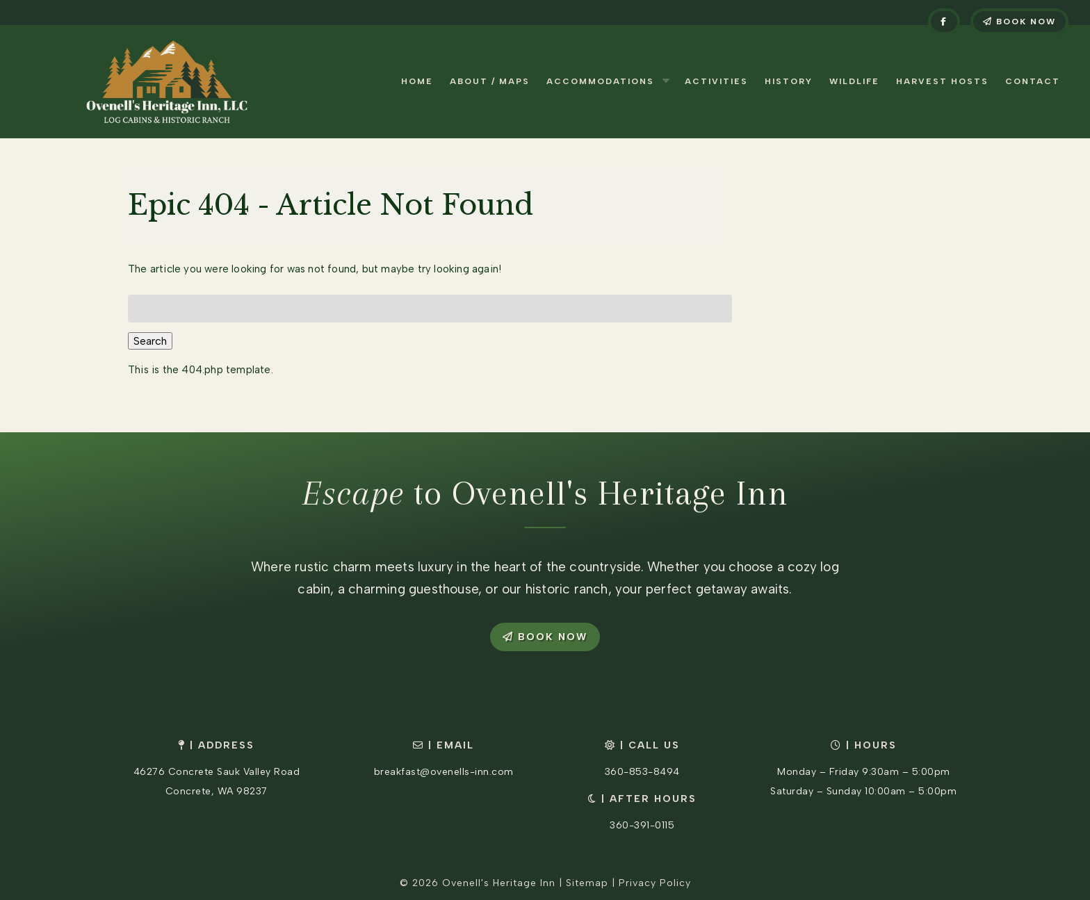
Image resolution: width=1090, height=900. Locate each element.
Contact (1032, 81)
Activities (716, 81)
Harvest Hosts (942, 81)
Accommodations (600, 81)
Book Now (1019, 21)
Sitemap (587, 883)
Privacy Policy (655, 883)
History (789, 81)
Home (417, 81)
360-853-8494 (642, 772)
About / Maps (490, 81)
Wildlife (854, 81)
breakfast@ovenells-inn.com (444, 772)
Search (150, 340)
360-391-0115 (642, 825)
